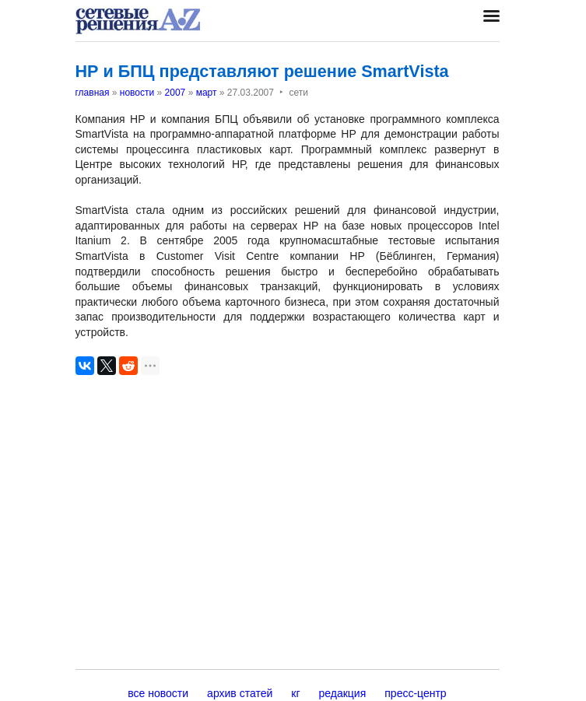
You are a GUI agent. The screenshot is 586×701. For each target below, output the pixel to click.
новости (137, 92)
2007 (175, 92)
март (206, 92)
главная (92, 92)
